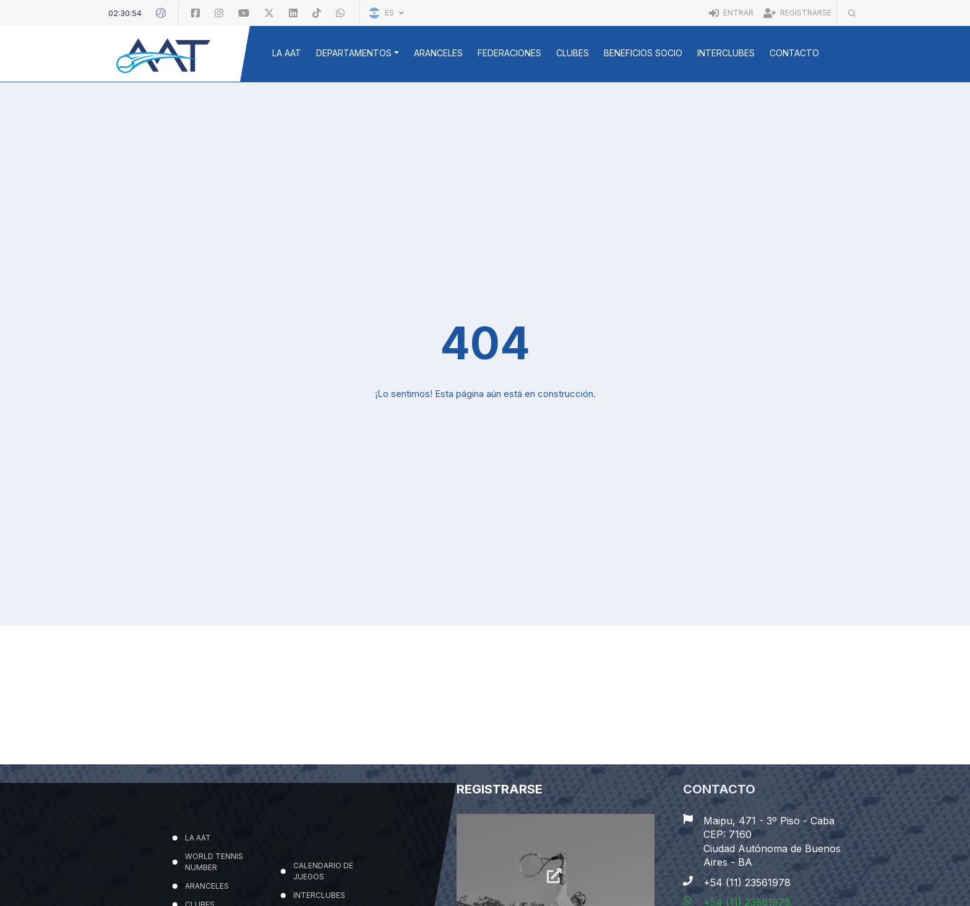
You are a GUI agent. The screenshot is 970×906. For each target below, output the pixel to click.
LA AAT (286, 53)
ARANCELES (438, 53)
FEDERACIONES (509, 53)
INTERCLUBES (726, 53)
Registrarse (797, 12)
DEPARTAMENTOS (354, 53)
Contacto (794, 53)
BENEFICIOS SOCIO (643, 53)
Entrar (731, 12)
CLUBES (572, 53)
